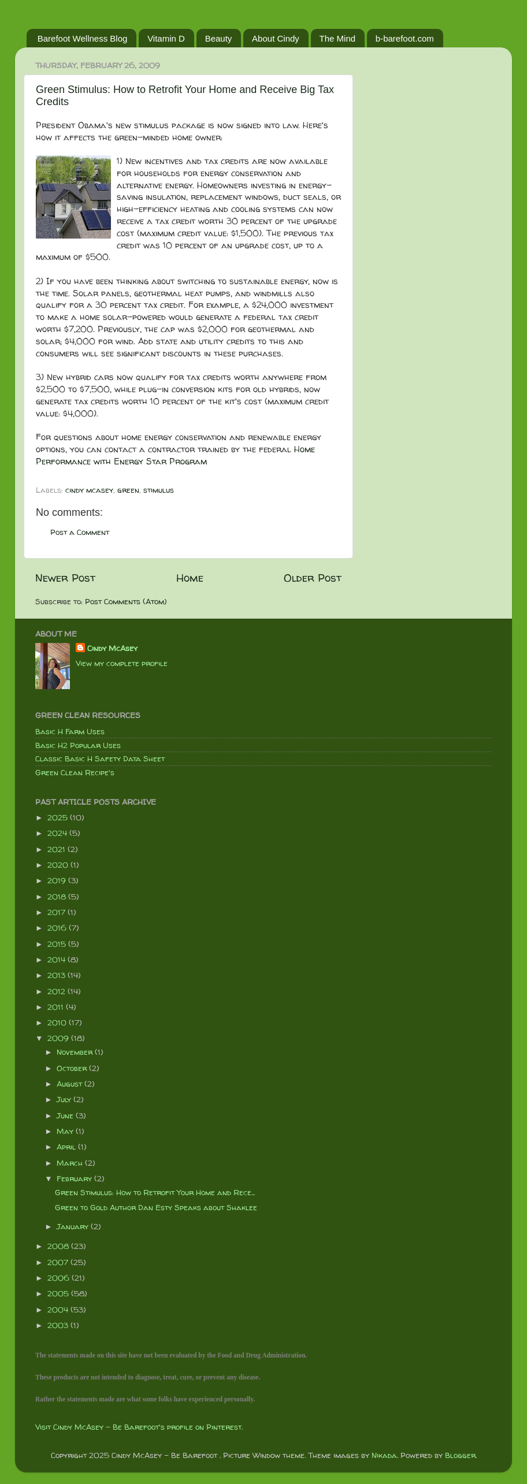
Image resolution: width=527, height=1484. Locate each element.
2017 (57, 912)
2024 (58, 833)
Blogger (460, 1455)
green (128, 490)
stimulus (158, 490)
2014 (57, 959)
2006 (59, 1278)
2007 (58, 1262)
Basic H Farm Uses (70, 731)
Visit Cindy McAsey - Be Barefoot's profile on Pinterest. (139, 1427)
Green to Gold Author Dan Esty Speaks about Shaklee (156, 1207)
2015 (57, 944)
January (74, 1226)
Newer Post (65, 577)
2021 (57, 849)
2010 (58, 1022)
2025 (58, 817)
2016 (58, 928)
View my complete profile (122, 663)
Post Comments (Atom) (126, 601)
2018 (57, 896)
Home (189, 577)
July (65, 1099)
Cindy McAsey (112, 648)
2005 (59, 1293)
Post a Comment (79, 532)
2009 (59, 1038)
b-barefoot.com (405, 38)
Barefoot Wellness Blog (83, 38)
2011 (56, 1007)
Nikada (384, 1455)
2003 (58, 1325)
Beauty (218, 38)
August (70, 1083)
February (75, 1178)
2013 (57, 975)
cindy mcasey (89, 490)
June (66, 1115)
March (71, 1163)
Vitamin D (166, 38)
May (66, 1131)
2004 (58, 1309)
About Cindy (275, 38)
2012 (57, 991)
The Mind (338, 38)
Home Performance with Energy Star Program (175, 455)
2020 (58, 865)
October (73, 1068)
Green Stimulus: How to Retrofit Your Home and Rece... (155, 1192)
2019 (57, 880)
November (76, 1052)
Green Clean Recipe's (74, 772)
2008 (59, 1246)
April (67, 1146)
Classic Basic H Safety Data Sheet (100, 758)
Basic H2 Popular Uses (78, 745)
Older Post (313, 577)
